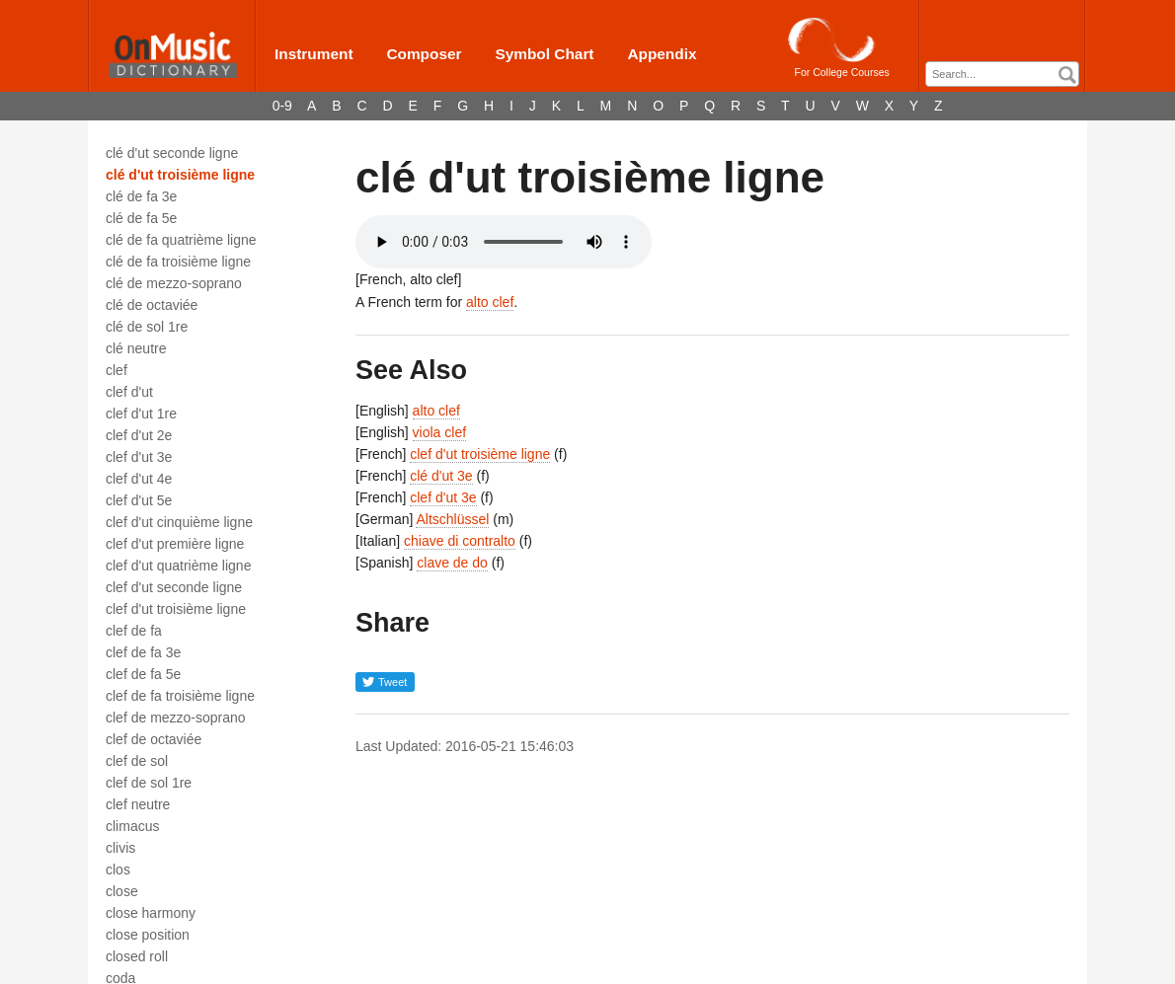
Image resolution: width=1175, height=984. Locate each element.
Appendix (661, 53)
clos (118, 869)
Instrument (313, 53)
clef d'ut (129, 392)
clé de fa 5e (141, 218)
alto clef (489, 302)
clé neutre (136, 348)
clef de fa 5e (143, 674)
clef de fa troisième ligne (180, 696)
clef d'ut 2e (139, 435)
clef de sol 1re (149, 783)
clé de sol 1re (147, 327)
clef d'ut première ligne (175, 544)
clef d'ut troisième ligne (176, 609)
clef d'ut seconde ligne (174, 587)
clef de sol (137, 761)
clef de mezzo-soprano (176, 717)
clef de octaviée (153, 739)
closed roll (137, 956)
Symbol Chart (544, 53)
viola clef (439, 432)
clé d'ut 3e (441, 476)
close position (148, 935)
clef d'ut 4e (139, 479)
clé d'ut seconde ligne (172, 153)
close (122, 891)
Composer (423, 53)
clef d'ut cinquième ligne (179, 522)
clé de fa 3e (141, 196)
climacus (132, 826)
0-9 (282, 106)
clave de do (452, 562)
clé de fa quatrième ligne (181, 240)
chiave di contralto (459, 541)
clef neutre (138, 804)
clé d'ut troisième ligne (180, 175)
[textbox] (1007, 74)
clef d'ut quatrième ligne (178, 565)
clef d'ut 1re (141, 413)
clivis (120, 848)
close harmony (151, 913)
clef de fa (134, 631)
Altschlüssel (452, 519)
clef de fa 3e (143, 652)
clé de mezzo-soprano (174, 283)
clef (116, 370)
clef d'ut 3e (139, 457)
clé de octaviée (151, 305)
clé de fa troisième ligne (178, 261)
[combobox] (1002, 74)
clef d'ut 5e (139, 500)
